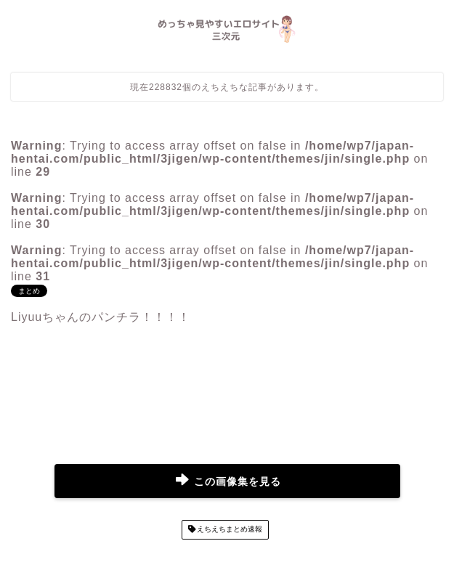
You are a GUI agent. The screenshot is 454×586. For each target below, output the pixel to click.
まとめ (29, 291)
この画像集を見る (228, 481)
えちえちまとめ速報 (229, 530)
